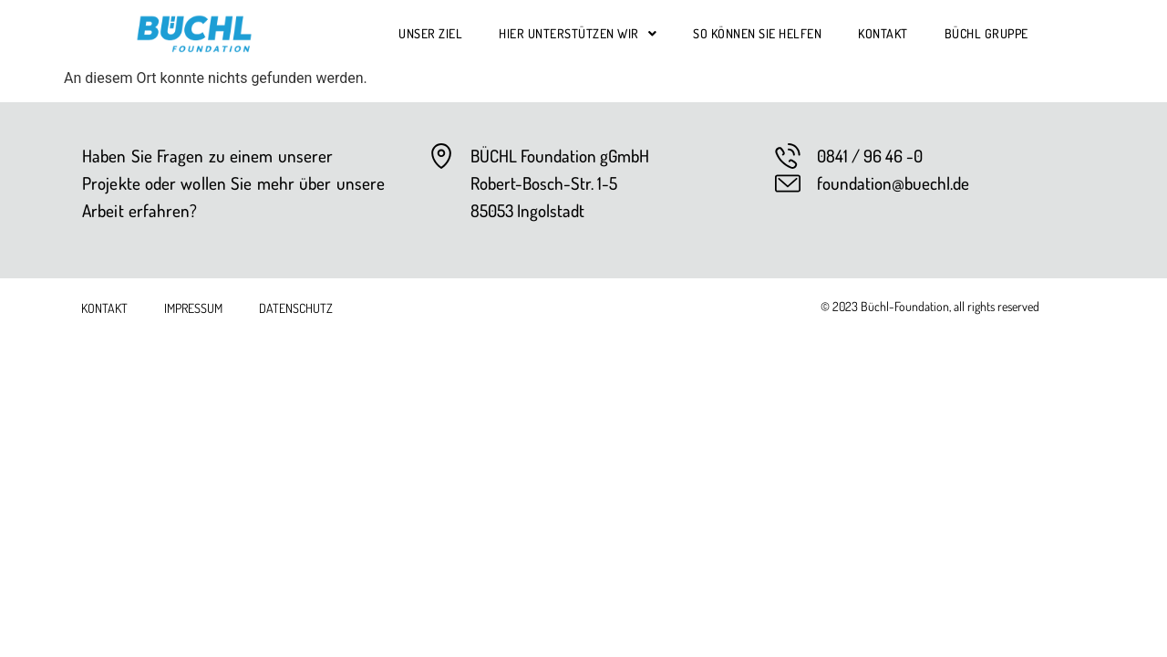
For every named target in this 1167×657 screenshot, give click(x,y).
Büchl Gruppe (986, 33)
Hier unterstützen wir (577, 33)
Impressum (193, 308)
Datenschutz (296, 308)
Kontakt (883, 33)
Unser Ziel (430, 33)
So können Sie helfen (757, 33)
